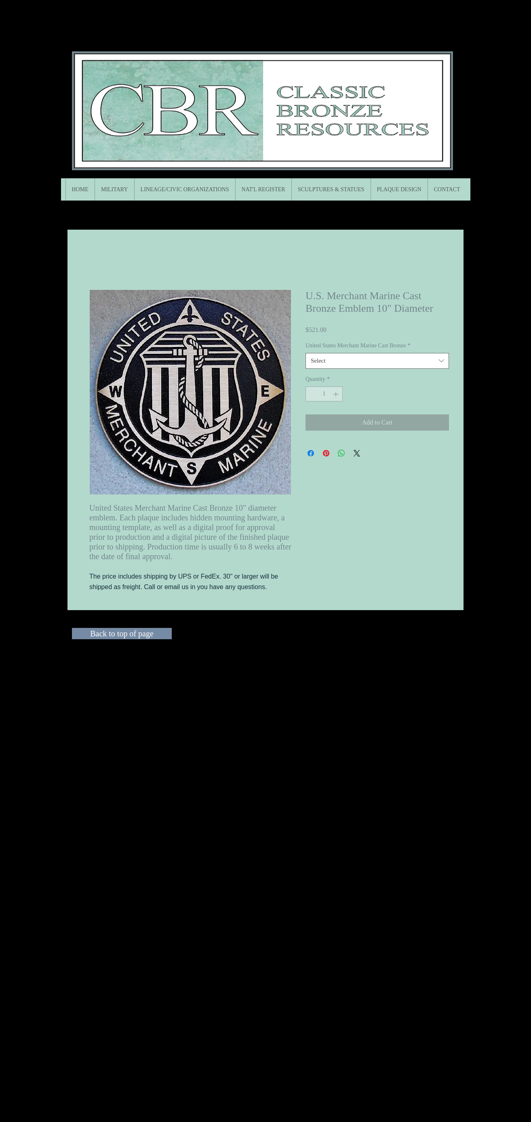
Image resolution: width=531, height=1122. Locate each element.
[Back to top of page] (122, 633)
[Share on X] (357, 453)
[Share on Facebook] (311, 453)
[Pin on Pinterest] (326, 453)
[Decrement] (312, 394)
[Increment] (336, 394)
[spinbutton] (324, 394)
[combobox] (377, 361)
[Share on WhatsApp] (341, 453)
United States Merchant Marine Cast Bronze (358, 345)
